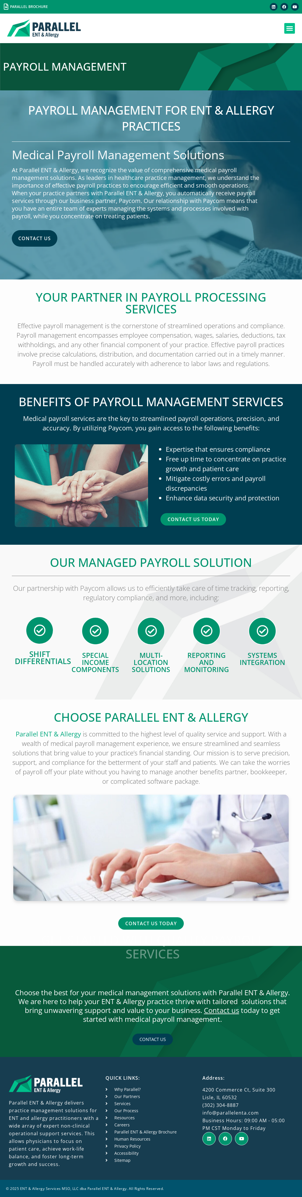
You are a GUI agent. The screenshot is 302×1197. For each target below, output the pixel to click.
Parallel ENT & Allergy (48, 733)
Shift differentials (43, 657)
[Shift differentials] (39, 630)
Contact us (221, 1009)
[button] (289, 28)
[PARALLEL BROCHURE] (6, 7)
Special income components (95, 662)
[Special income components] (95, 631)
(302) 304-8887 (220, 1104)
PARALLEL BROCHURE (29, 6)
